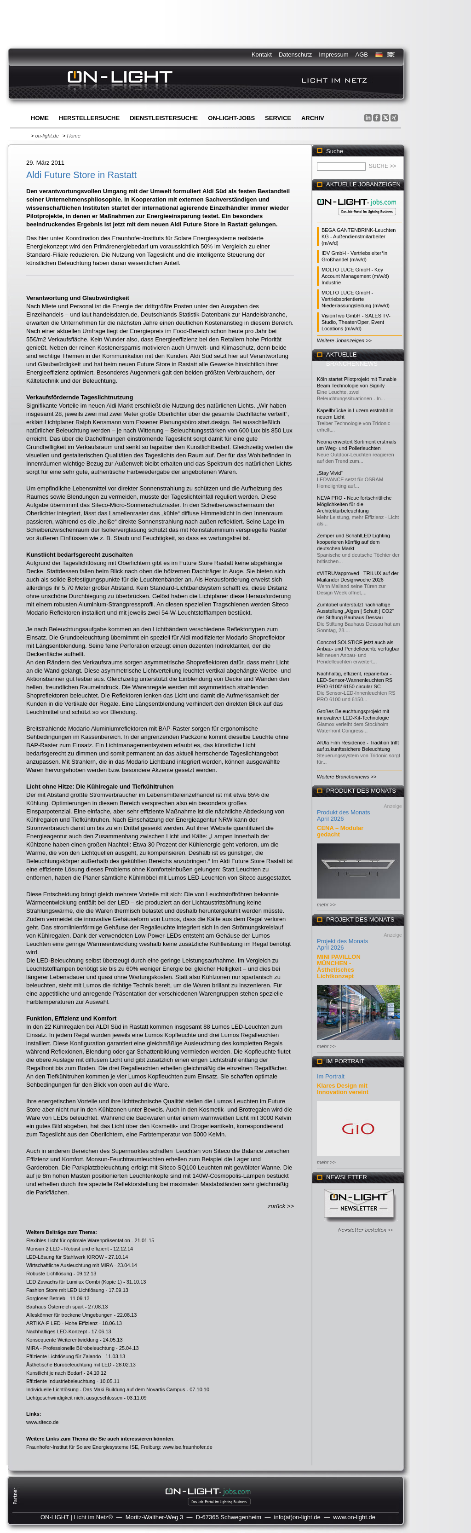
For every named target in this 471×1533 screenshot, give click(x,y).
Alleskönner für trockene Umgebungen (69, 1315)
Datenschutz (295, 54)
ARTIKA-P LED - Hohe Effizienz (62, 1323)
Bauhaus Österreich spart (55, 1306)
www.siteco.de (42, 1422)
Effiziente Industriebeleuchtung (60, 1381)
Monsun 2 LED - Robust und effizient (67, 1248)
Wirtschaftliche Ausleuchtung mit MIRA (69, 1265)
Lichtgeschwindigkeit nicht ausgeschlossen (74, 1397)
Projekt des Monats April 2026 (342, 944)
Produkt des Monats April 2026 (343, 815)
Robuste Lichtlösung (49, 1273)
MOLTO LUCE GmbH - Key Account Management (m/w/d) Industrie (355, 276)
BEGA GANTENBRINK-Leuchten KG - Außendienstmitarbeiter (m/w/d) (359, 236)
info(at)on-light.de (297, 1517)
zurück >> (281, 1206)
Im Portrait (331, 1076)
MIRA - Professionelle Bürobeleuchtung (70, 1348)
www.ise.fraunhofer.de (188, 1447)
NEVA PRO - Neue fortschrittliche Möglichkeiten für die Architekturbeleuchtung (354, 504)
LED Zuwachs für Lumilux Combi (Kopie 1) (74, 1282)
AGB (362, 54)
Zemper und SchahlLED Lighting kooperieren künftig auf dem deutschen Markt (353, 542)
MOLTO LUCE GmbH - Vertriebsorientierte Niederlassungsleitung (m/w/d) (356, 299)
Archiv (312, 118)
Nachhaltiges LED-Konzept (56, 1331)
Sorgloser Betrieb (45, 1298)
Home (40, 118)
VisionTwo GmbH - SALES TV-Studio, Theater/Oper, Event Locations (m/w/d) (356, 322)
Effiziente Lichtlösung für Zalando (63, 1356)
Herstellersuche (89, 118)
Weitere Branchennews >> (346, 776)
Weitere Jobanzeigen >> (344, 340)
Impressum (333, 54)
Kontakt (262, 54)
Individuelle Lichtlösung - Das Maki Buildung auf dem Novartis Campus (105, 1389)
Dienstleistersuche (164, 118)
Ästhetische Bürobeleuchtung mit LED (68, 1364)
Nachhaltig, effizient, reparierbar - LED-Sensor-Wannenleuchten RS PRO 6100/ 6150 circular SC (354, 680)
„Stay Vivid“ (330, 473)
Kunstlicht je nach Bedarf (54, 1373)
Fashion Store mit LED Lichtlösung (65, 1290)
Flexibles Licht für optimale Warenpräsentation (78, 1240)
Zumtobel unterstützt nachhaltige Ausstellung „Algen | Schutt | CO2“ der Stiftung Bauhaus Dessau (355, 611)
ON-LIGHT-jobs (231, 118)
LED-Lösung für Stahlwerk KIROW (65, 1257)
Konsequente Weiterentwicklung (62, 1340)
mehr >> (326, 904)
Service (278, 118)
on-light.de (46, 135)
